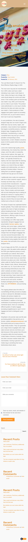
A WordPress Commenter (13, 476)
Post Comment (7, 419)
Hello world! (6, 441)
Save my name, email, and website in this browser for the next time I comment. (13, 413)
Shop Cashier (11, 77)
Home (10, 50)
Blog (17, 50)
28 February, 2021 (12, 79)
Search (3, 428)
